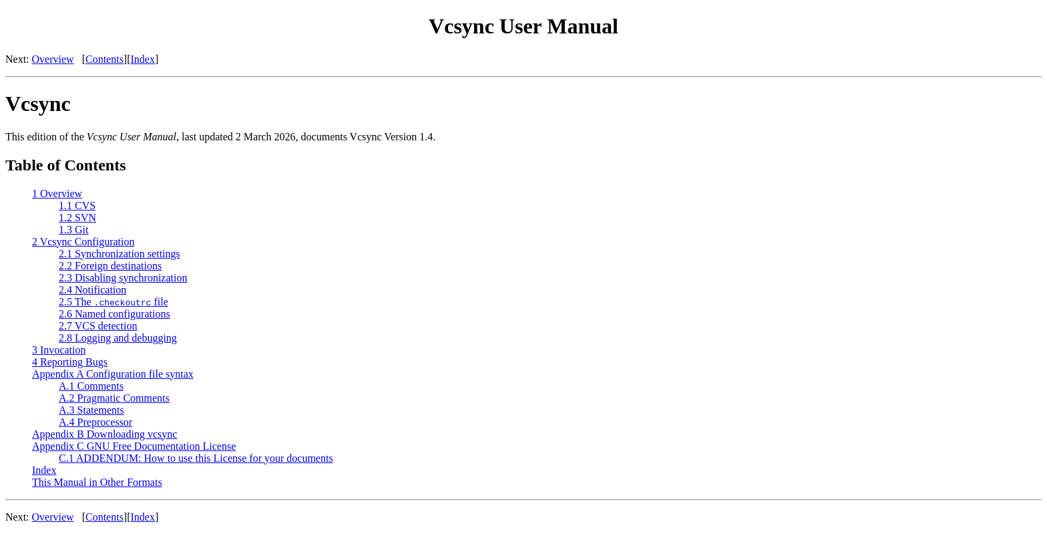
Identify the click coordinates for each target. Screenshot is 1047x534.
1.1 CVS (77, 205)
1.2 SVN (77, 217)
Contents (104, 59)
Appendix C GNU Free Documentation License (134, 446)
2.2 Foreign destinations (110, 265)
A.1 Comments (91, 386)
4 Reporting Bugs (70, 362)
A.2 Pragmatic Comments (114, 398)
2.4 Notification (92, 289)
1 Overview (57, 193)
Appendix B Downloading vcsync (104, 434)
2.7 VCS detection (98, 325)
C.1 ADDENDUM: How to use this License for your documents (196, 458)
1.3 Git (73, 229)
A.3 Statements (91, 410)
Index (143, 59)
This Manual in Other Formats (97, 482)
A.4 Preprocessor (95, 422)
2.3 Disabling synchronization (123, 277)
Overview (53, 59)
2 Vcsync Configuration (83, 241)
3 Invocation (58, 350)
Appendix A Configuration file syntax (113, 374)
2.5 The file (113, 301)
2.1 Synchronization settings (119, 253)
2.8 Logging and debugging (118, 338)
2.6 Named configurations (114, 313)
